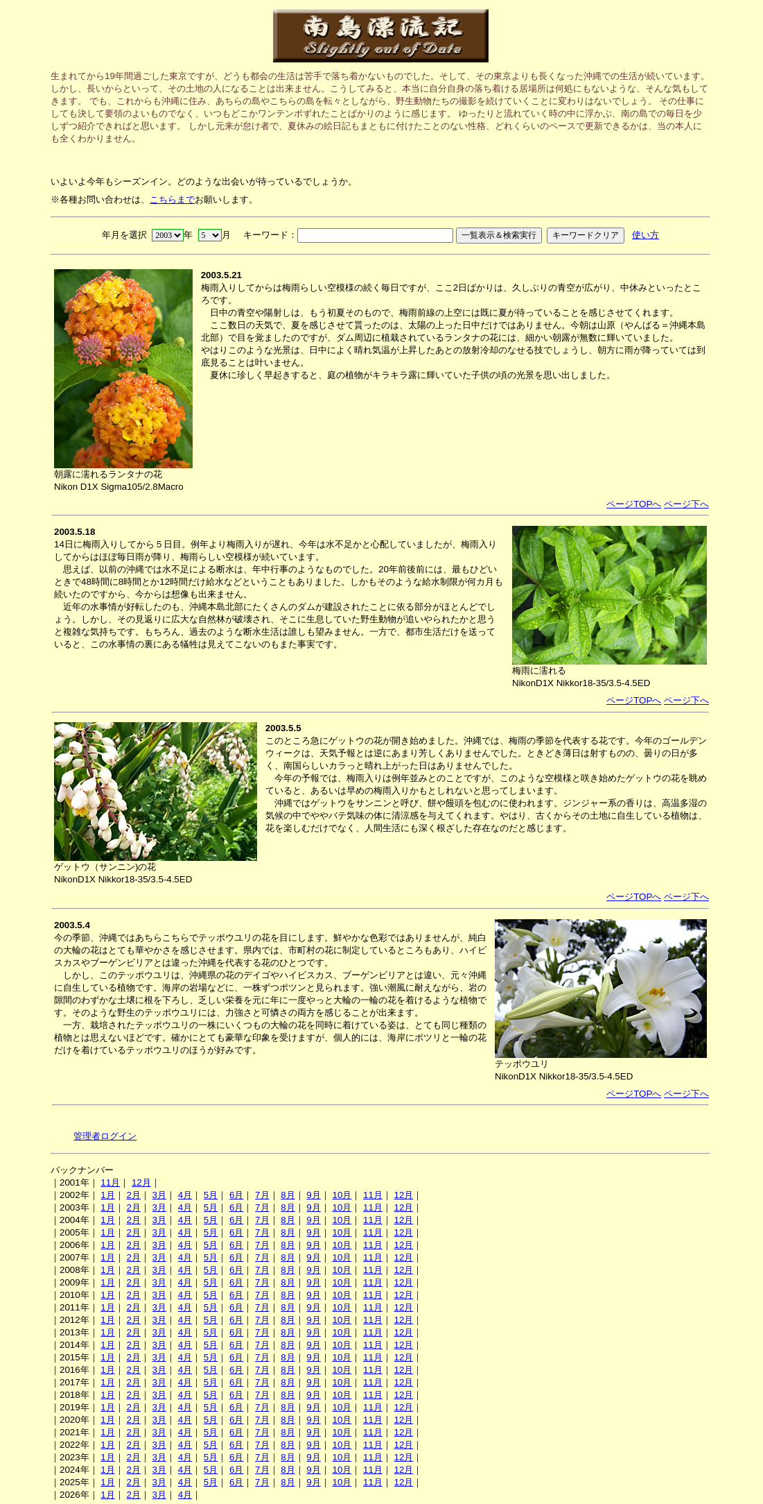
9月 (313, 1195)
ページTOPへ (633, 504)
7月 (262, 1195)
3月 (159, 1195)
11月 (110, 1182)
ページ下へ (686, 504)
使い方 (645, 235)
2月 (133, 1195)
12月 (141, 1182)
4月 (185, 1195)
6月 (236, 1195)
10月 (341, 1195)
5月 (211, 1195)
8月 (288, 1195)
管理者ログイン (105, 1136)
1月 (107, 1195)
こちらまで (172, 199)
